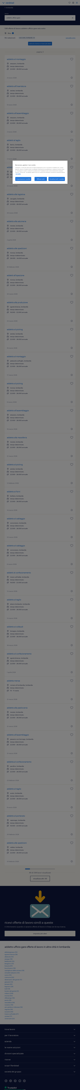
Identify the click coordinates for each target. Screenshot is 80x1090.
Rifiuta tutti (41, 179)
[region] (40, 172)
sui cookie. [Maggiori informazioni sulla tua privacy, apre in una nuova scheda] (18, 173)
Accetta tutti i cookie (56, 179)
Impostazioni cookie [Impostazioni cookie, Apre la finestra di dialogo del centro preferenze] (23, 179)
